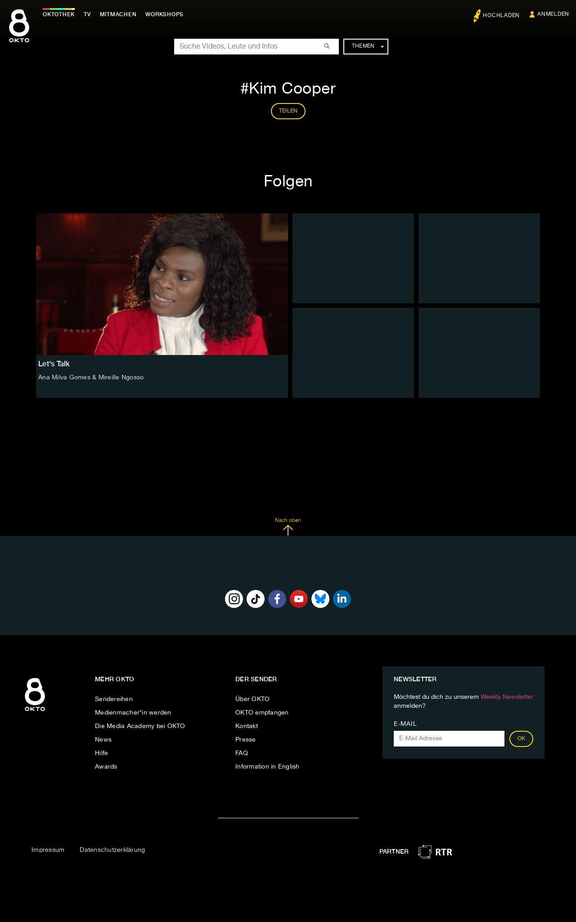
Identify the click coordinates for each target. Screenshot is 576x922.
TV (87, 14)
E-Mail (405, 724)
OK (522, 739)
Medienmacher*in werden (133, 713)
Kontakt (246, 726)
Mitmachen (118, 14)
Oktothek (59, 14)
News (103, 740)
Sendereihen (114, 699)
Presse (245, 740)
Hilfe (101, 753)
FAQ (241, 753)
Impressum (48, 850)
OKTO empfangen (262, 713)
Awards (106, 767)
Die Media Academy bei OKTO (140, 726)
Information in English (267, 767)
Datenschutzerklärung (112, 850)
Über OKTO (252, 699)
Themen (368, 46)
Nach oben (288, 527)
